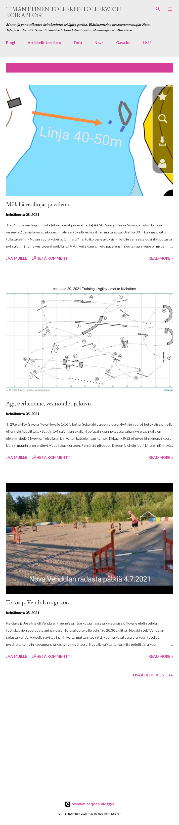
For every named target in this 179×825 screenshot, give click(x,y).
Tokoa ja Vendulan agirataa (38, 602)
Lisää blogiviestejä (153, 675)
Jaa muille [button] (16, 258)
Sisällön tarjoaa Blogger (89, 804)
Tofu (77, 42)
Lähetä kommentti (52, 258)
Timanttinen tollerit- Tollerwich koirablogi (63, 12)
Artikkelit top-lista (44, 42)
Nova (99, 42)
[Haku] (158, 9)
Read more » (161, 258)
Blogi (10, 42)
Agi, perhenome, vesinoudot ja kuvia (49, 403)
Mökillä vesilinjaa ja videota (38, 204)
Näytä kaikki (157, 67)
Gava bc (123, 42)
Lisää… (148, 42)
